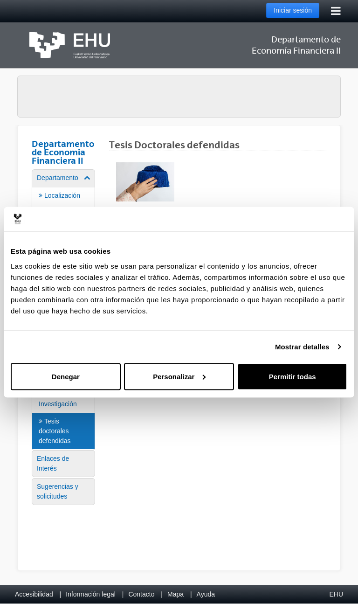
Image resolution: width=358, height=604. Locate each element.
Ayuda (206, 594)
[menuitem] (63, 408)
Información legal (91, 594)
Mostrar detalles (302, 347)
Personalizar (179, 376)
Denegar (66, 376)
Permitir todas (292, 376)
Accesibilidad (34, 594)
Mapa (175, 594)
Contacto (141, 594)
